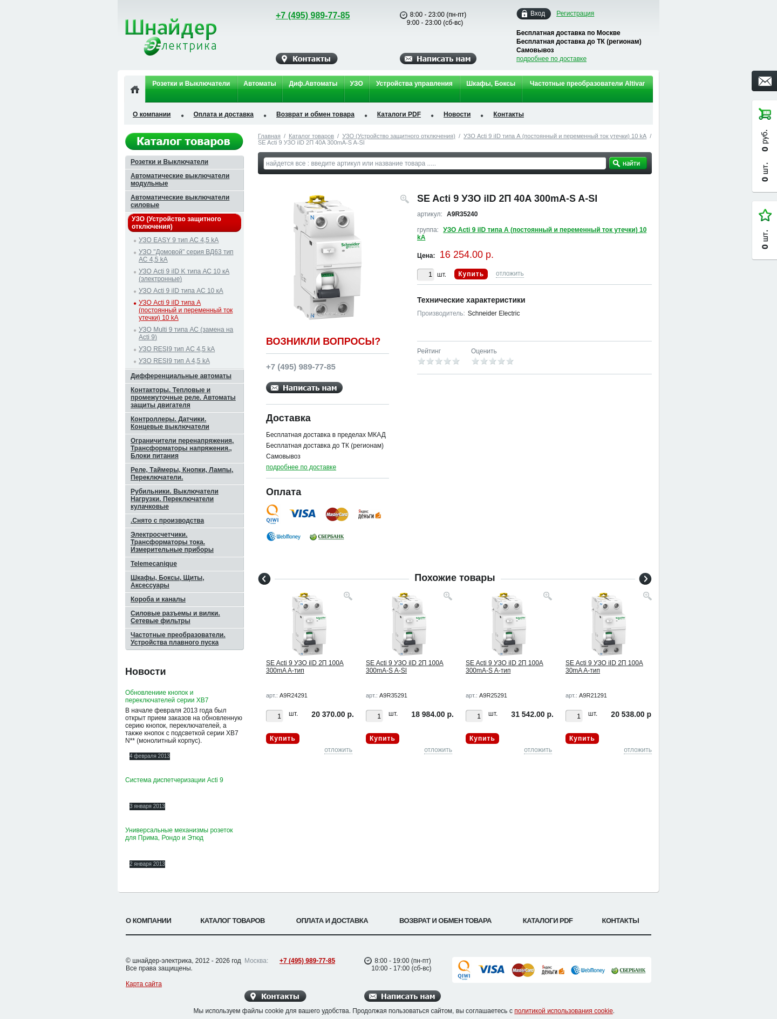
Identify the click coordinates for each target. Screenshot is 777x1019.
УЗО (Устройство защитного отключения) (398, 136)
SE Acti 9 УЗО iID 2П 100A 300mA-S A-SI (405, 666)
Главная (269, 136)
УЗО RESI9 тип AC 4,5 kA (177, 349)
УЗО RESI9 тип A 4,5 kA (174, 361)
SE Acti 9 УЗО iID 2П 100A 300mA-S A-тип (504, 666)
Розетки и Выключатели (191, 83)
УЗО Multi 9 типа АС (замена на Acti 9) (186, 333)
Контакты (508, 114)
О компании (152, 114)
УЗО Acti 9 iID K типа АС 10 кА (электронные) (184, 275)
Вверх (693, 985)
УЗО (356, 83)
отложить (510, 273)
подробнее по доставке (551, 59)
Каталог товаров (311, 136)
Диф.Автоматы (313, 83)
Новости (457, 114)
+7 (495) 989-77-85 (302, 15)
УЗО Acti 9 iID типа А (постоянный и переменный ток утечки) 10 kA (555, 136)
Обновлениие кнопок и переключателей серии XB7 (166, 696)
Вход (537, 13)
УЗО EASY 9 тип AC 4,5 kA (179, 240)
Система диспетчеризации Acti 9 (174, 780)
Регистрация (575, 13)
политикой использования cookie (563, 1011)
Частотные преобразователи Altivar (587, 83)
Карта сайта (144, 984)
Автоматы (259, 83)
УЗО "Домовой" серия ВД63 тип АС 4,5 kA (186, 255)
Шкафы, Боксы (490, 83)
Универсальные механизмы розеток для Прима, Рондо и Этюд (179, 834)
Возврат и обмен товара (315, 114)
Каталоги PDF (399, 114)
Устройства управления (414, 83)
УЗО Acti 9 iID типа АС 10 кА (181, 291)
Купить (471, 274)
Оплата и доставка (224, 114)
